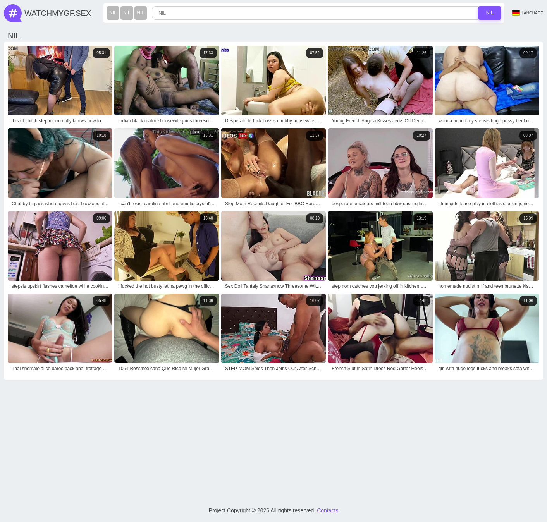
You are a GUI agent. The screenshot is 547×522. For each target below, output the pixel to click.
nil (113, 12)
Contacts (327, 510)
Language (527, 13)
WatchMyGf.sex (57, 13)
